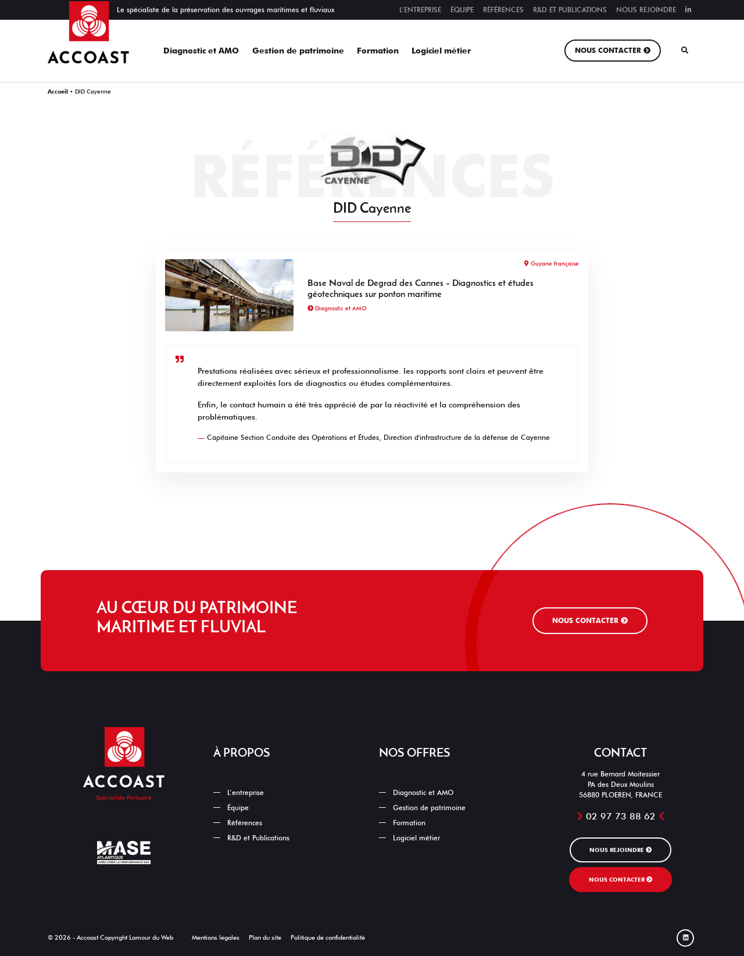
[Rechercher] (684, 51)
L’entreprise (420, 9)
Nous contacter (608, 50)
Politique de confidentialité (328, 937)
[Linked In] (685, 938)
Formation (378, 50)
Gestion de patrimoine (298, 50)
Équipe (462, 9)
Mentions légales (215, 937)
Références (503, 9)
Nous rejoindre (646, 9)
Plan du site (265, 937)
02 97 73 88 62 (620, 816)
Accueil (58, 91)
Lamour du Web (151, 937)
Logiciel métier (441, 50)
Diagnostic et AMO (201, 50)
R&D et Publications (570, 9)
